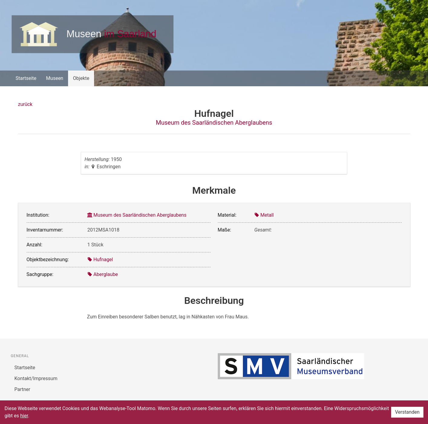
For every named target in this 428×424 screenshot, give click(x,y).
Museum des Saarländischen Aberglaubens (214, 122)
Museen (54, 78)
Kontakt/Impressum (36, 378)
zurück (25, 104)
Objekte (81, 78)
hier (24, 416)
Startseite (26, 78)
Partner (23, 389)
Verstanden (407, 412)
